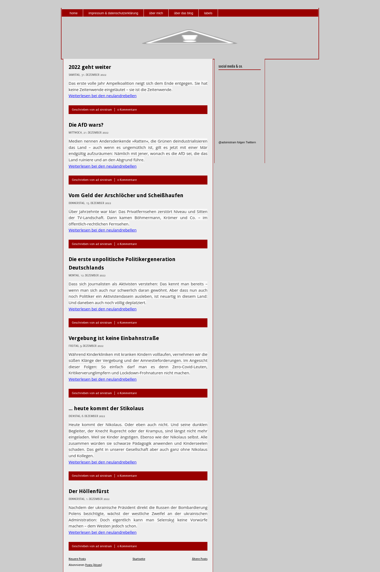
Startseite (138, 559)
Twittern (251, 142)
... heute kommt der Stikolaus (106, 408)
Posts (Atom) (93, 565)
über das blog (183, 13)
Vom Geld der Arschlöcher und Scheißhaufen (126, 195)
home (74, 13)
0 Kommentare (127, 109)
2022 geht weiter (90, 67)
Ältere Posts (199, 559)
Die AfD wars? (86, 125)
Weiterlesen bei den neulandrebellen (102, 95)
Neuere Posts (77, 559)
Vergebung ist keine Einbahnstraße (114, 338)
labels (208, 13)
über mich (156, 13)
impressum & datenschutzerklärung (113, 13)
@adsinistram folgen (231, 142)
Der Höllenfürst (89, 491)
